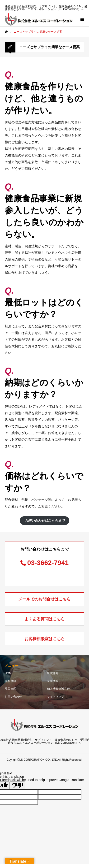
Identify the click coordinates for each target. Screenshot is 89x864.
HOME (9, 673)
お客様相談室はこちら (44, 639)
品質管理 (10, 688)
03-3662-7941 (48, 562)
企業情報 (52, 681)
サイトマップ (55, 696)
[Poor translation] (17, 785)
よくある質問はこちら (44, 619)
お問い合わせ (13, 696)
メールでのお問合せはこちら (44, 599)
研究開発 (52, 673)
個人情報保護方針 (58, 688)
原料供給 (10, 681)
